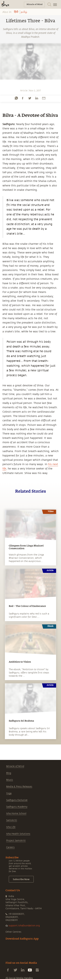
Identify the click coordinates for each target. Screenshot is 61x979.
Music (9, 780)
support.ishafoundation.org (24, 925)
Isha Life (10, 827)
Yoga (9, 793)
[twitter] (29, 98)
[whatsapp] (16, 98)
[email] (43, 98)
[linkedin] (36, 98)
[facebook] (22, 98)
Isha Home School (16, 813)
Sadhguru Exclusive (16, 800)
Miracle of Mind (15, 766)
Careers (10, 847)
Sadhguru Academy (16, 806)
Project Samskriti (16, 840)
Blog (8, 773)
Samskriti (11, 820)
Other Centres (13, 932)
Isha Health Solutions (18, 834)
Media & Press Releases (19, 786)
